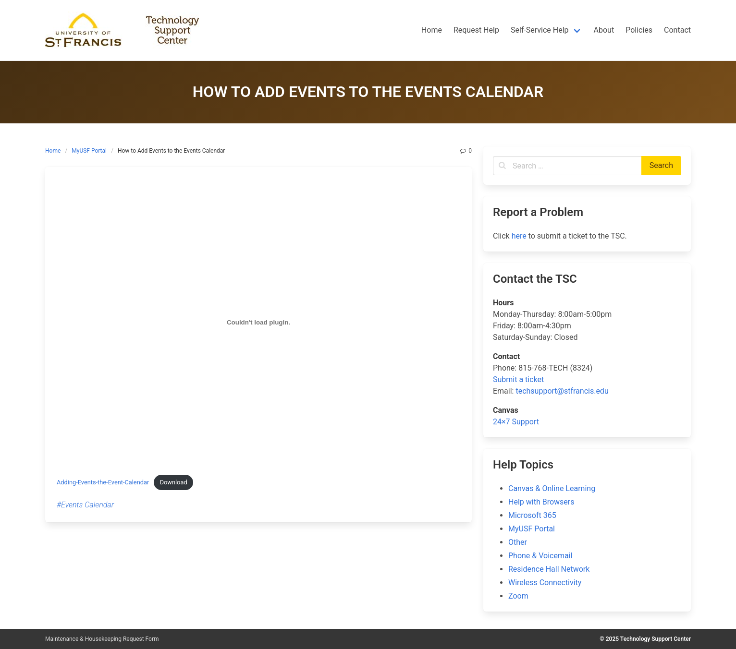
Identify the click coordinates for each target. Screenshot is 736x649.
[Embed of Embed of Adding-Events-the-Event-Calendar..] (258, 322)
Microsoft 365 (532, 515)
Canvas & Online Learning (551, 488)
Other (517, 542)
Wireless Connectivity (544, 582)
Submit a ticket (518, 379)
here (519, 235)
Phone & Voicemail (540, 555)
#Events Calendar (85, 504)
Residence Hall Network (548, 569)
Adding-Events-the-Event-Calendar (103, 482)
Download (173, 482)
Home (53, 150)
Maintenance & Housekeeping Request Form (102, 639)
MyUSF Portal (89, 150)
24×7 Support (516, 421)
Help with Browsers (541, 501)
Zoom (518, 596)
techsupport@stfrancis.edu (561, 391)
